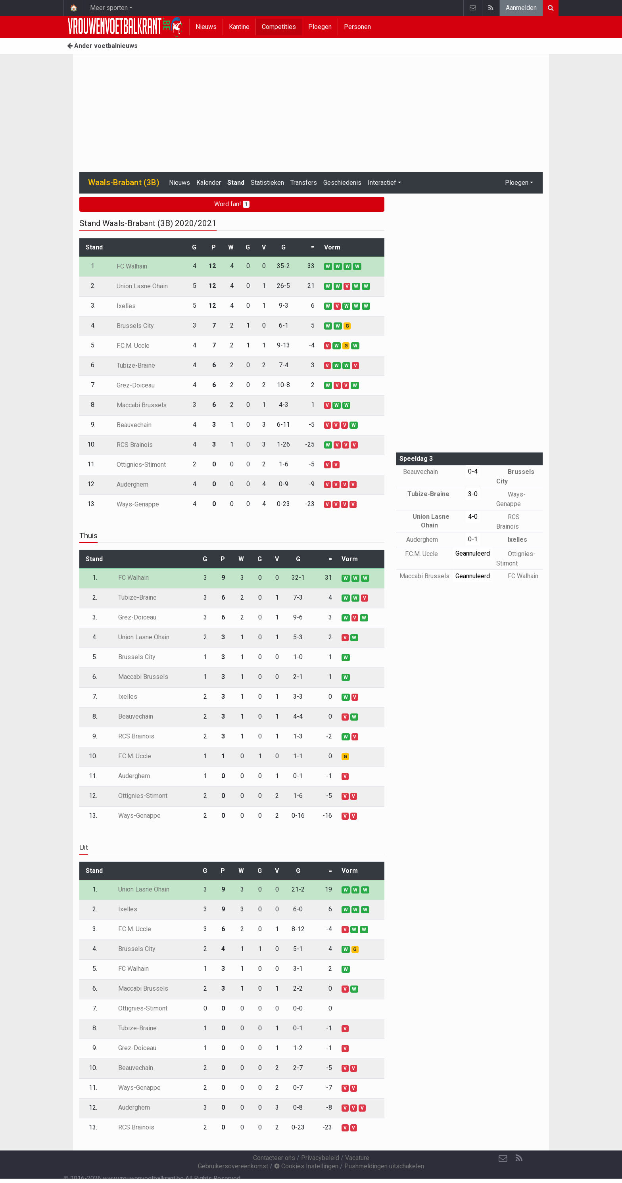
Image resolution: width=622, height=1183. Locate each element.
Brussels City (129, 326)
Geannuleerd (472, 553)
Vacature (357, 1158)
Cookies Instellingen (306, 1166)
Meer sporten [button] (109, 8)
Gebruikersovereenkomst (233, 1166)
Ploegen (320, 27)
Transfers (303, 182)
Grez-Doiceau (130, 385)
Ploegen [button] (516, 182)
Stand (235, 182)
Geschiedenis (342, 182)
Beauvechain (128, 425)
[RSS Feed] (519, 1158)
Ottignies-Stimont (135, 464)
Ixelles (120, 306)
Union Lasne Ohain (136, 286)
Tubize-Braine (130, 365)
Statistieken (267, 182)
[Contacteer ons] (503, 1158)
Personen (357, 27)
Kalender (208, 182)
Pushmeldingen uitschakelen (384, 1166)
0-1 (473, 539)
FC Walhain (126, 266)
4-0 (473, 516)
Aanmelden (521, 8)
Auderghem (126, 484)
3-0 (473, 494)
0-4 (473, 471)
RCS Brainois (129, 445)
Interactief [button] (382, 182)
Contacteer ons (274, 1158)
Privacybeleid (320, 1158)
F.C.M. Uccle (127, 345)
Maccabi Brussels (136, 405)
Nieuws (206, 27)
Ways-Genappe (132, 504)
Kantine (239, 27)
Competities (279, 27)
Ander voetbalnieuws (102, 46)
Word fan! (232, 204)
